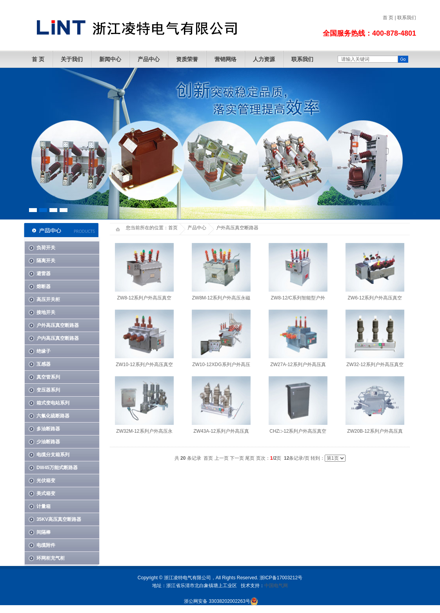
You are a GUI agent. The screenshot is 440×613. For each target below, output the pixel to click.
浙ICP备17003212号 (281, 577)
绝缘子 (43, 351)
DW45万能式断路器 (57, 467)
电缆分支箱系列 (52, 454)
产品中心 (149, 59)
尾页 (250, 458)
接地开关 (45, 312)
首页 (173, 227)
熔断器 (43, 286)
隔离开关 (45, 260)
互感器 (43, 364)
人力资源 (264, 59)
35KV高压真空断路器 (58, 519)
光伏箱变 (45, 480)
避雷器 (43, 273)
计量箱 (43, 506)
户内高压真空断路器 (57, 338)
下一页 (237, 458)
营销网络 (225, 59)
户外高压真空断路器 (57, 325)
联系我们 (406, 17)
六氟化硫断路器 (52, 416)
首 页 (388, 17)
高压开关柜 (48, 299)
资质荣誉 (187, 59)
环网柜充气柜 (50, 558)
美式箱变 (45, 493)
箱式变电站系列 (52, 403)
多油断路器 (48, 429)
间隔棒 (43, 532)
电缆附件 (45, 545)
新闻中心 (110, 59)
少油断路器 (48, 441)
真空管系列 (48, 377)
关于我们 (72, 59)
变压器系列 (48, 390)
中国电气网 (276, 585)
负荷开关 (45, 247)
